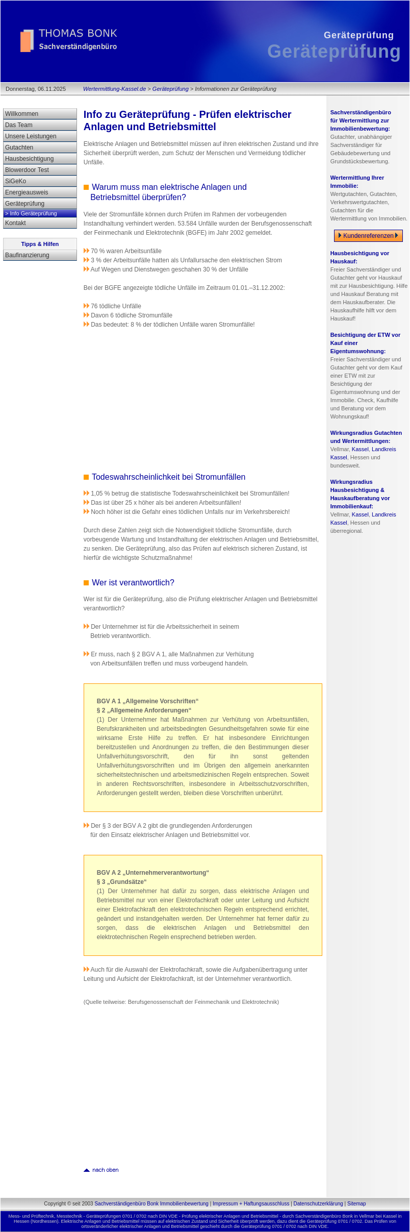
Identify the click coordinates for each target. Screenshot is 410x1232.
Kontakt (15, 223)
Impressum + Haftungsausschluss (251, 1203)
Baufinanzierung (27, 255)
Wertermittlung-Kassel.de (114, 89)
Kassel (360, 449)
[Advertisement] (168, 399)
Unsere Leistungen (31, 136)
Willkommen (21, 113)
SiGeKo (15, 181)
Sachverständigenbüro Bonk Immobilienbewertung (151, 1203)
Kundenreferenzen (368, 235)
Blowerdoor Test (27, 170)
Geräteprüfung (170, 89)
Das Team (19, 125)
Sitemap (356, 1203)
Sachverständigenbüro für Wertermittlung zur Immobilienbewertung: (360, 120)
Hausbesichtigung (29, 158)
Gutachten (19, 147)
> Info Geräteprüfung (31, 213)
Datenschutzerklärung (318, 1203)
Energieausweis (26, 192)
